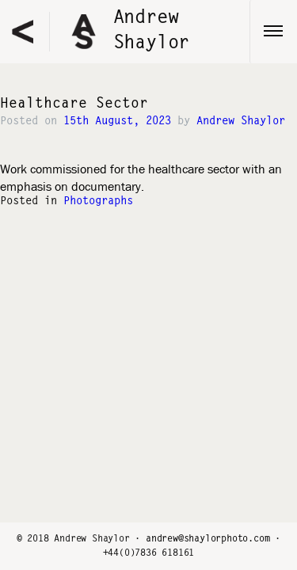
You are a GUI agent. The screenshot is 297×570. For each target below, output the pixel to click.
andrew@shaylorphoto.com (207, 539)
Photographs (98, 201)
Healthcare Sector (74, 104)
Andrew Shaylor (240, 121)
